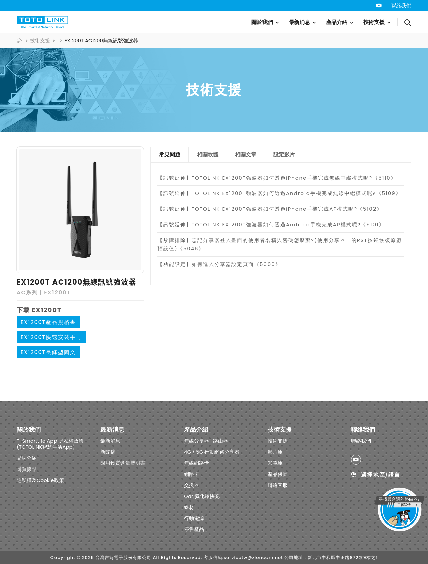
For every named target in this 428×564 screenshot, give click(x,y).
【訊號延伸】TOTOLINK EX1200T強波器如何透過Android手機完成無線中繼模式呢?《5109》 (279, 193)
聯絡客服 (278, 484)
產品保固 (278, 473)
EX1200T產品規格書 (48, 322)
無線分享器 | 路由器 (206, 440)
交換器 (191, 484)
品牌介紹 (27, 457)
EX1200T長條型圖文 (48, 352)
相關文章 (245, 154)
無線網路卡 (196, 462)
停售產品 (194, 528)
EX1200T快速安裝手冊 (51, 337)
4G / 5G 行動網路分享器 (211, 451)
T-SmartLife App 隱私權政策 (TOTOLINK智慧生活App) (50, 443)
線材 (189, 506)
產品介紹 (336, 22)
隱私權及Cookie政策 (40, 479)
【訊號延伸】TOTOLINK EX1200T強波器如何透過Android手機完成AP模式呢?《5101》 (271, 224)
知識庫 (275, 462)
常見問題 (169, 154)
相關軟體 (207, 154)
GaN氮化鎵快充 (202, 495)
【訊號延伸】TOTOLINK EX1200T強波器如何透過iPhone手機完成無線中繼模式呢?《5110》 (276, 177)
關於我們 (262, 22)
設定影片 (284, 154)
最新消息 (299, 22)
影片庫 (275, 451)
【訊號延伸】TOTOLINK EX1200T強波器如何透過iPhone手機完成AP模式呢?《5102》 (269, 208)
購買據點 (27, 468)
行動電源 (194, 517)
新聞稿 (107, 451)
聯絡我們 (401, 5)
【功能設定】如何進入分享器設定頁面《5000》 (219, 264)
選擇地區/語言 (375, 474)
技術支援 (374, 22)
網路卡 (191, 473)
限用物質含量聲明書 (122, 462)
